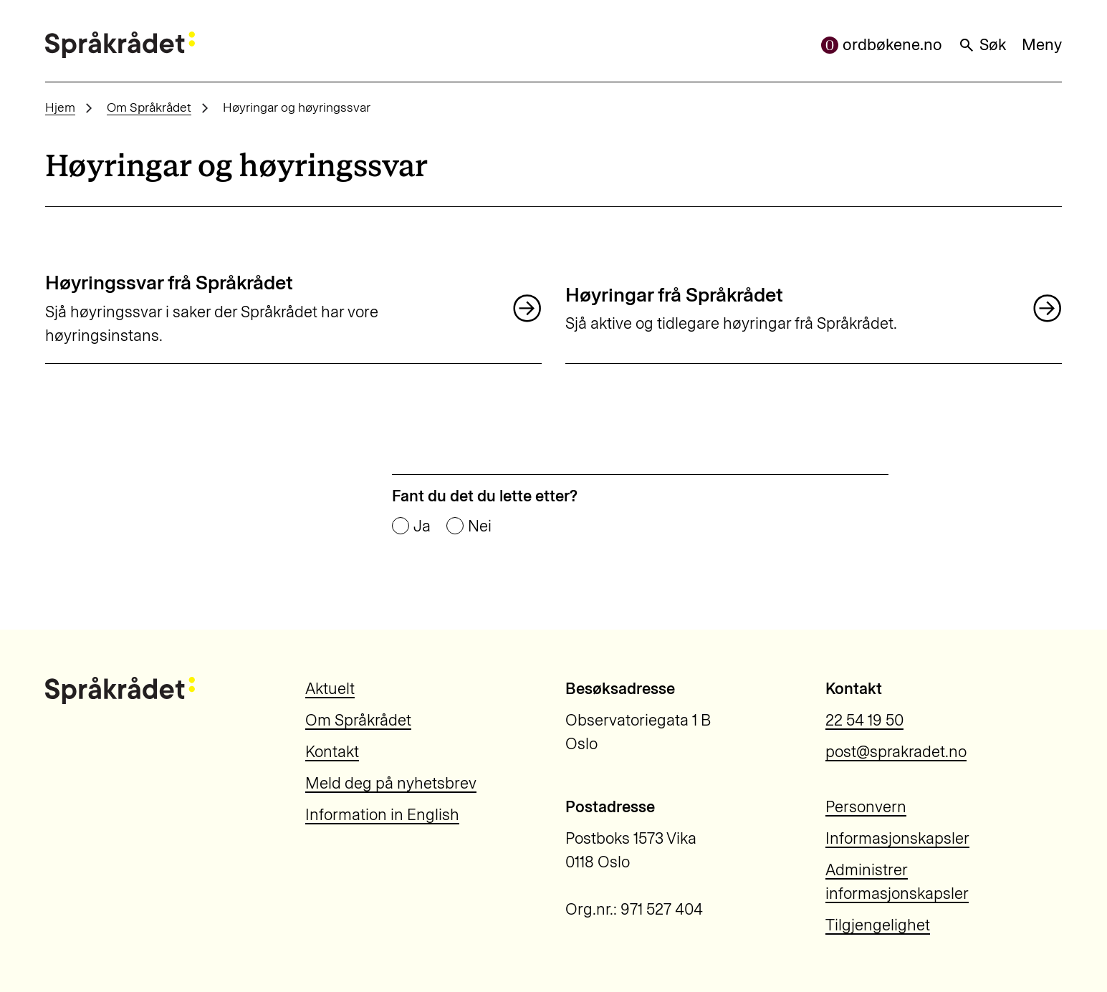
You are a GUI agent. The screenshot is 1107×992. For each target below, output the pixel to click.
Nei (480, 526)
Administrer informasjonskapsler (897, 881)
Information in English (382, 814)
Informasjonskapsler (897, 838)
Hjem (60, 107)
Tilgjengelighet (877, 925)
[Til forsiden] (120, 45)
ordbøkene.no (881, 44)
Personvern (865, 807)
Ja (422, 526)
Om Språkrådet (149, 107)
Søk (982, 44)
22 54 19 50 (864, 720)
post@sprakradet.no (896, 751)
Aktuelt (330, 688)
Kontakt (332, 751)
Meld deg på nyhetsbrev (390, 783)
